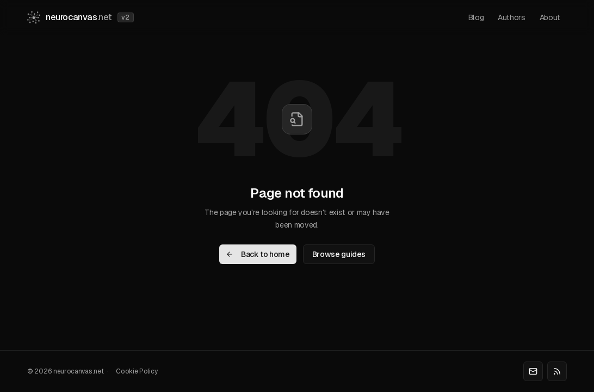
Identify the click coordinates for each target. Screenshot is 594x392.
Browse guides (339, 254)
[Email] (533, 371)
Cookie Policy (136, 371)
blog (476, 17)
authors (511, 17)
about (550, 17)
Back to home (258, 254)
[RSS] (557, 371)
